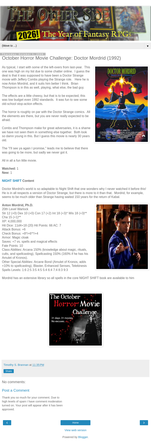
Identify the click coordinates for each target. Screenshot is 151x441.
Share (9, 371)
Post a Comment (15, 390)
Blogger (83, 437)
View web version (75, 430)
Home (75, 422)
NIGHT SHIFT (11, 180)
